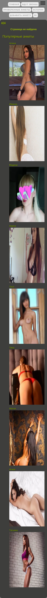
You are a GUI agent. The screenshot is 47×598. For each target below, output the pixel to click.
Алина (12, 43)
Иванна (13, 104)
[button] (43, 3)
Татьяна (13, 530)
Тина (11, 347)
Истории (38, 9)
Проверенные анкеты (17, 9)
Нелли (12, 408)
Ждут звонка (30, 4)
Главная (14, 4)
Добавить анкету (20, 15)
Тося (11, 287)
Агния (12, 469)
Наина (12, 226)
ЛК (35, 15)
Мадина (13, 165)
